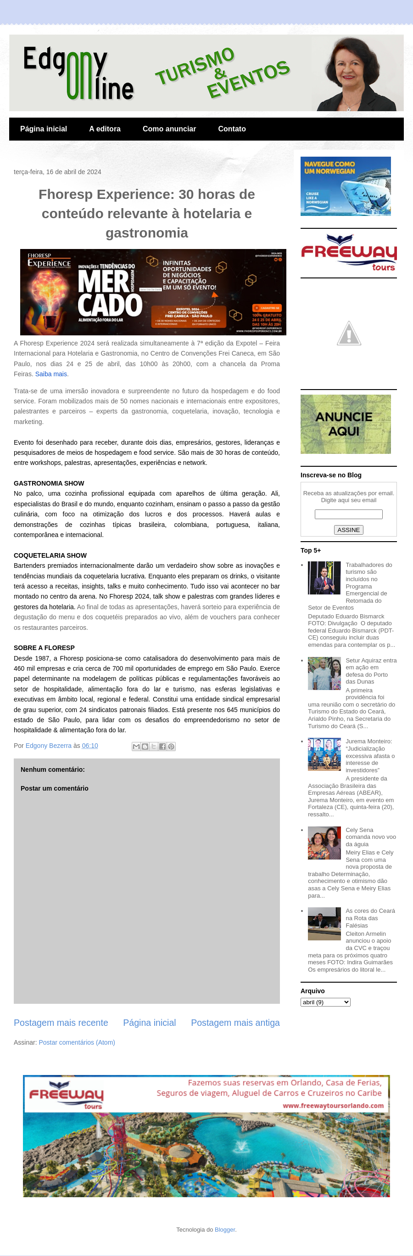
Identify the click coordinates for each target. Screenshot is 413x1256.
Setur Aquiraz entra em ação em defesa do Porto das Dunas (371, 671)
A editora (105, 129)
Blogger (225, 1229)
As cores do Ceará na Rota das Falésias (370, 917)
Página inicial (43, 129)
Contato (232, 129)
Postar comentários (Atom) (77, 1042)
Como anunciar (169, 129)
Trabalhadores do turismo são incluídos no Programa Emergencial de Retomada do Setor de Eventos (350, 586)
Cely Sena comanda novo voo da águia (371, 837)
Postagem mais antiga (235, 1023)
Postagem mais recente (61, 1023)
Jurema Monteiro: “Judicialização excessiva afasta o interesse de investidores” (370, 755)
